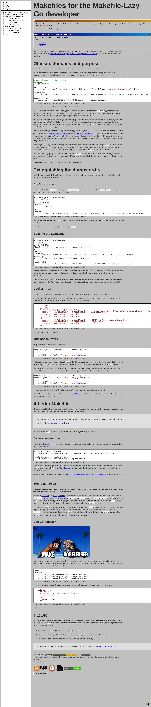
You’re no (14, 31)
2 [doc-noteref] (69, 137)
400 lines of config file (84, 138)
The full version (64, 489)
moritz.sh (4, 3)
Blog (6, 5)
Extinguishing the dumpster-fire (14, 16)
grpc (70, 495)
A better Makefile (10, 26)
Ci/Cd (41, 45)
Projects (7, 9)
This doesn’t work (14, 24)
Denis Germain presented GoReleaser (83, 54)
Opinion (41, 42)
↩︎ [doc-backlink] (92, 656)
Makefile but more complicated (58, 138)
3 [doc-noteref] (88, 536)
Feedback (42, 44)
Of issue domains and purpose (14, 14)
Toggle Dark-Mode (40, 699)
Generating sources (15, 28)
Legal (7, 7)
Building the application (16, 20)
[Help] (149, 34)
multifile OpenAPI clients (81, 495)
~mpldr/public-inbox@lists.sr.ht (105, 672)
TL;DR (7, 35)
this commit (64, 37)
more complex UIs (100, 495)
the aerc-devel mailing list (60, 442)
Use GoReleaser (14, 33)
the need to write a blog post (59, 54)
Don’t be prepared (14, 18)
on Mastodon (77, 413)
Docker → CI (13, 22)
